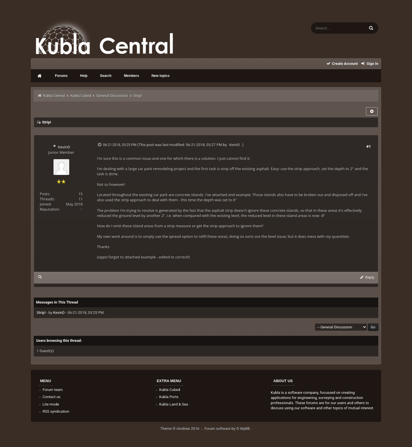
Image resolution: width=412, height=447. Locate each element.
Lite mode (48, 404)
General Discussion (112, 95)
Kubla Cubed (80, 95)
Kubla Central (54, 95)
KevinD (64, 146)
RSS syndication (53, 411)
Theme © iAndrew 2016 (182, 428)
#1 (368, 146)
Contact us (49, 397)
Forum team (50, 390)
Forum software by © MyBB (228, 428)
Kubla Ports (167, 397)
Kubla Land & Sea (171, 404)
